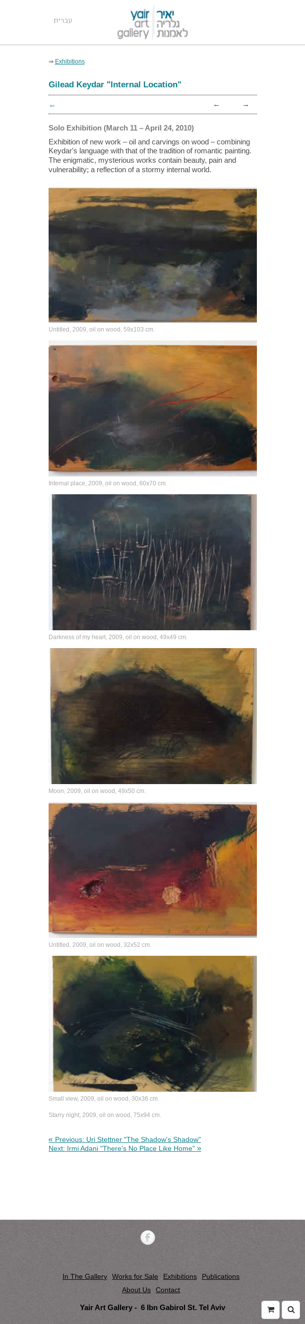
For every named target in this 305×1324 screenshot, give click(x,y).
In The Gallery (84, 1276)
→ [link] (245, 104)
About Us (136, 1290)
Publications (221, 1276)
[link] (125, 1139)
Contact (168, 1290)
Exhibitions (180, 1276)
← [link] (216, 104)
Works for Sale (135, 1276)
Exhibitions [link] (70, 61)
